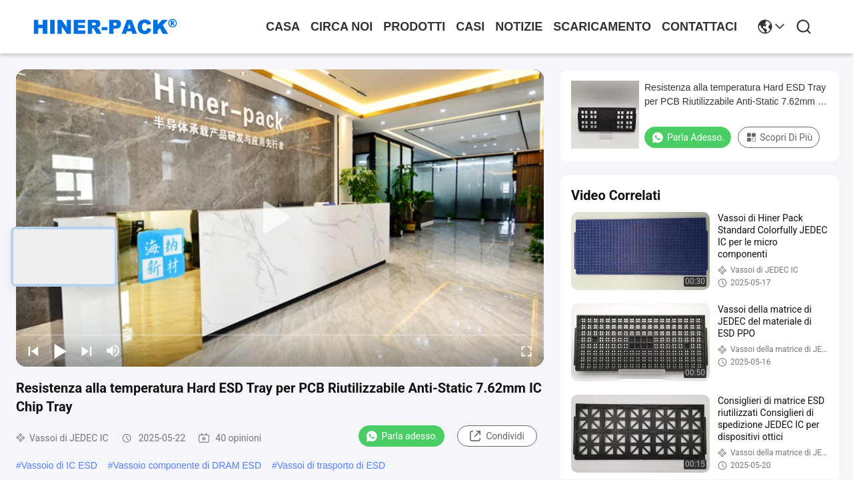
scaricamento (602, 26)
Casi (470, 26)
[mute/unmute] (113, 351)
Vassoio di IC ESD (59, 465)
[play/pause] (60, 351)
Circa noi (342, 26)
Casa (283, 26)
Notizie (518, 26)
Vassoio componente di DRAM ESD (187, 465)
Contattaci (699, 26)
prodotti (414, 26)
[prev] (33, 351)
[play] (280, 218)
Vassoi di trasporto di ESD (331, 465)
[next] (86, 351)
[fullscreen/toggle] (526, 351)
